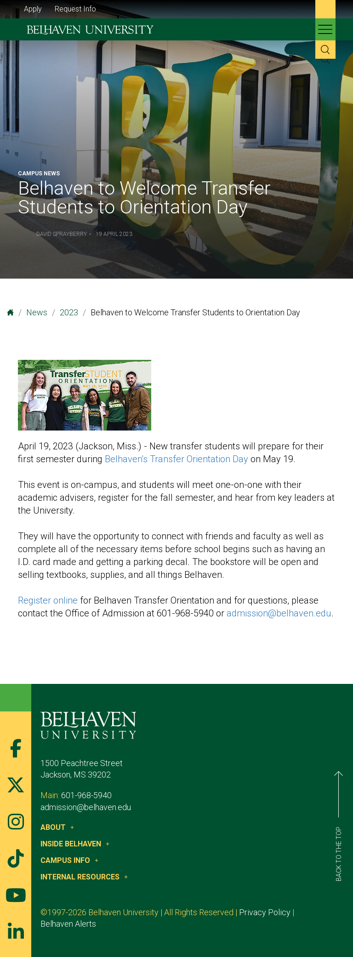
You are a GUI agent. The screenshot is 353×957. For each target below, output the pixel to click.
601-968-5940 (86, 795)
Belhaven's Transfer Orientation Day (176, 459)
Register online (48, 600)
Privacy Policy (264, 912)
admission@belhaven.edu (279, 613)
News (36, 312)
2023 (69, 312)
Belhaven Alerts (68, 924)
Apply (33, 9)
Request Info (75, 9)
